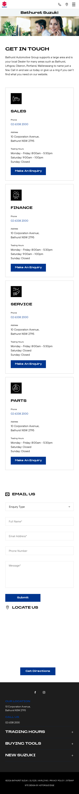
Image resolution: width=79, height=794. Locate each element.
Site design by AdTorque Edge (39, 785)
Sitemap (70, 780)
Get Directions (38, 671)
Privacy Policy (57, 780)
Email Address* (18, 536)
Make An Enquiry (28, 171)
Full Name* (15, 521)
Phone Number (18, 551)
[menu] (73, 4)
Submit (23, 597)
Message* (15, 565)
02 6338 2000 (19, 124)
